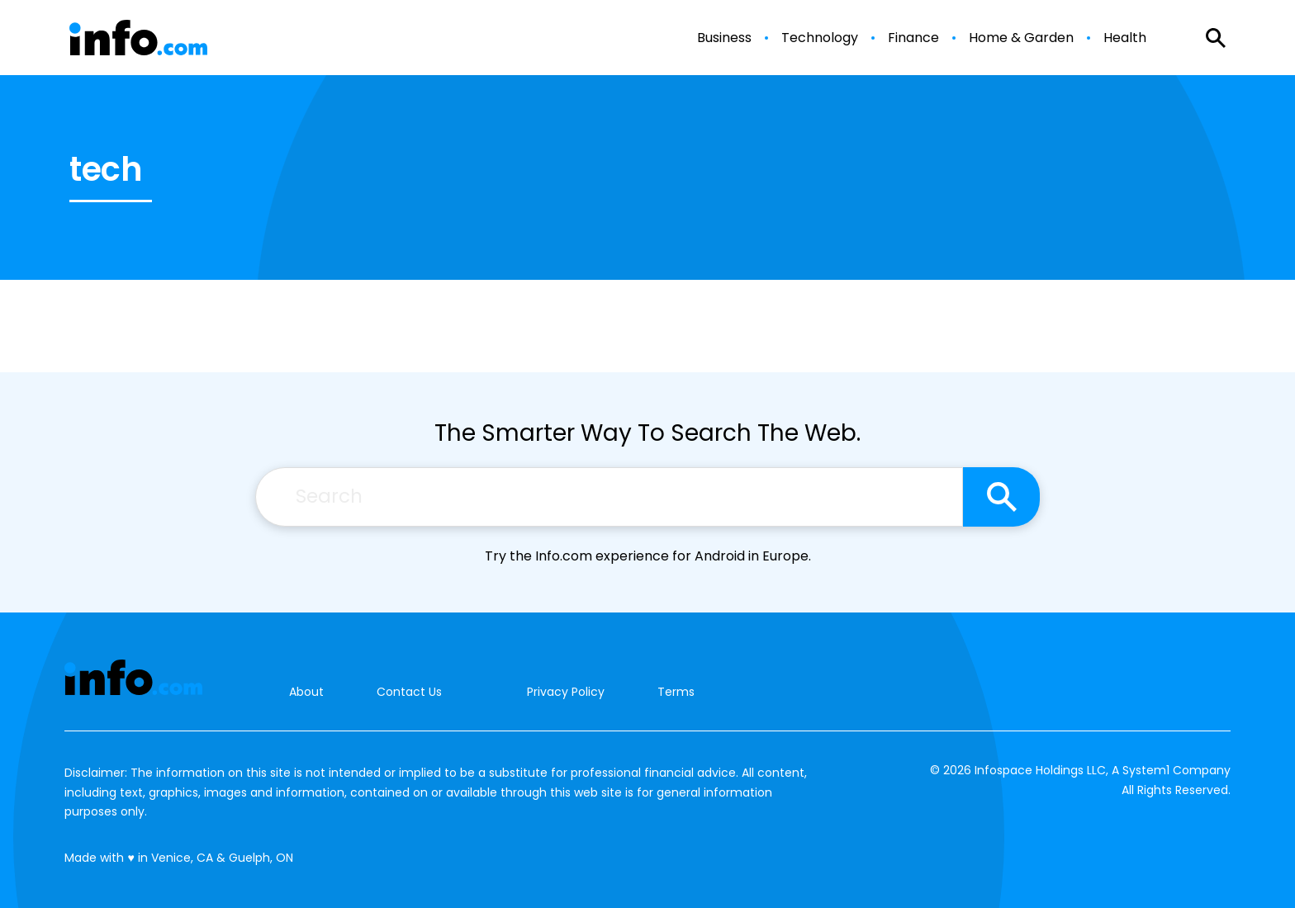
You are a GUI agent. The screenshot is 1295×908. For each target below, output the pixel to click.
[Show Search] (1216, 38)
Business (724, 38)
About (306, 692)
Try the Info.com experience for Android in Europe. (648, 555)
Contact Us (409, 692)
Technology (819, 38)
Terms (676, 691)
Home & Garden (1021, 38)
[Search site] (1001, 497)
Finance (913, 38)
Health (1124, 38)
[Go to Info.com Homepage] (138, 37)
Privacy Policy (566, 691)
